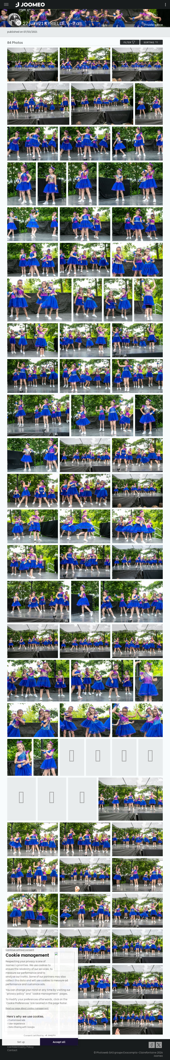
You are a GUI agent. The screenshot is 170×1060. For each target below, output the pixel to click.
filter (130, 42)
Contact (12, 1050)
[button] (9, 1041)
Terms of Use (14, 1043)
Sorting (151, 42)
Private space (153, 24)
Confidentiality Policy (20, 1047)
